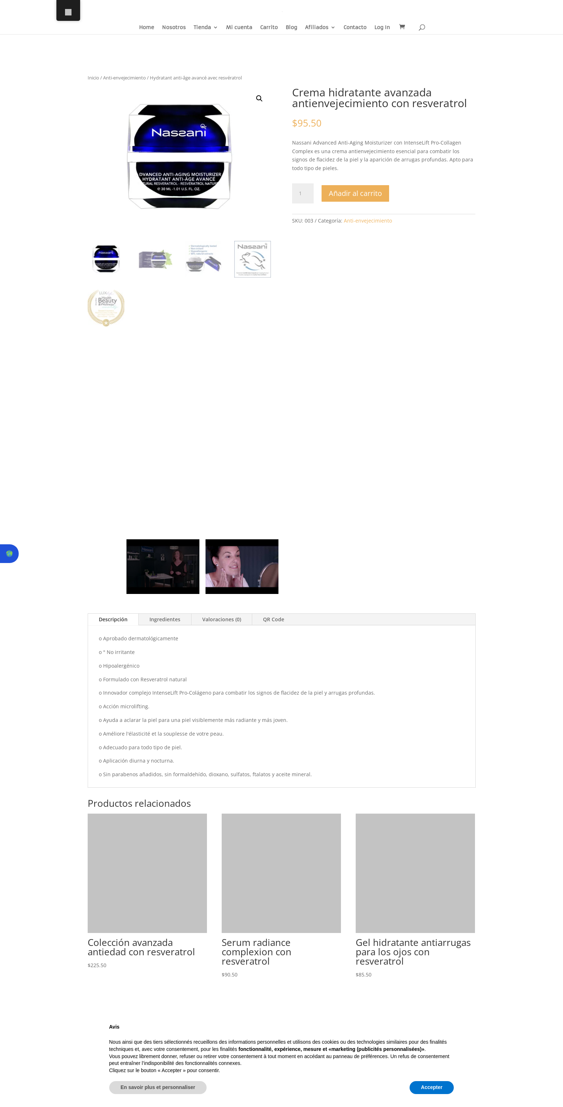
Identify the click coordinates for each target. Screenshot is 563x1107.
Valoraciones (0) (221, 619)
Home (146, 28)
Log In (382, 28)
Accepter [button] (432, 1087)
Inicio (93, 77)
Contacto (354, 28)
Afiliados (316, 28)
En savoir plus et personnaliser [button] (158, 1087)
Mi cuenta (239, 28)
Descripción (113, 619)
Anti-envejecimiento (124, 77)
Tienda (202, 28)
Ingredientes (164, 619)
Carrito (269, 28)
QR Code (273, 619)
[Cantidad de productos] (303, 193)
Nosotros (174, 28)
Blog (291, 28)
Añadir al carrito (355, 193)
